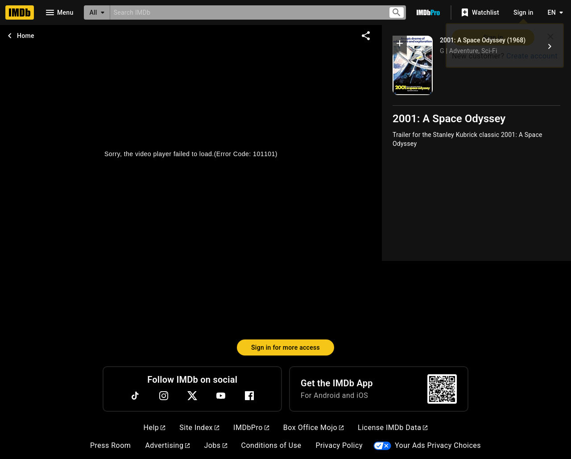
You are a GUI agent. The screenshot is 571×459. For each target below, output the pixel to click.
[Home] (19, 12)
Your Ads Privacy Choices (438, 445)
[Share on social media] (366, 35)
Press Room (110, 445)
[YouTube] (221, 395)
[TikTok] (135, 395)
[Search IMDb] (245, 12)
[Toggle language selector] (553, 12)
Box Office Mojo (313, 427)
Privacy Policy (339, 445)
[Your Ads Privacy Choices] (382, 446)
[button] (400, 45)
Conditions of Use (271, 445)
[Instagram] (163, 395)
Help (155, 427)
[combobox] (245, 12)
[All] (97, 12)
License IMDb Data (392, 427)
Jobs (215, 445)
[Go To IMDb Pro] (428, 12)
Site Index (199, 427)
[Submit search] (396, 12)
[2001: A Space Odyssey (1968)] (549, 46)
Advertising (167, 445)
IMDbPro (251, 427)
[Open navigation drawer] (58, 12)
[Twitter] (192, 395)
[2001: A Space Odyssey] (413, 65)
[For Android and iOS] (442, 389)
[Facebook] (249, 395)
